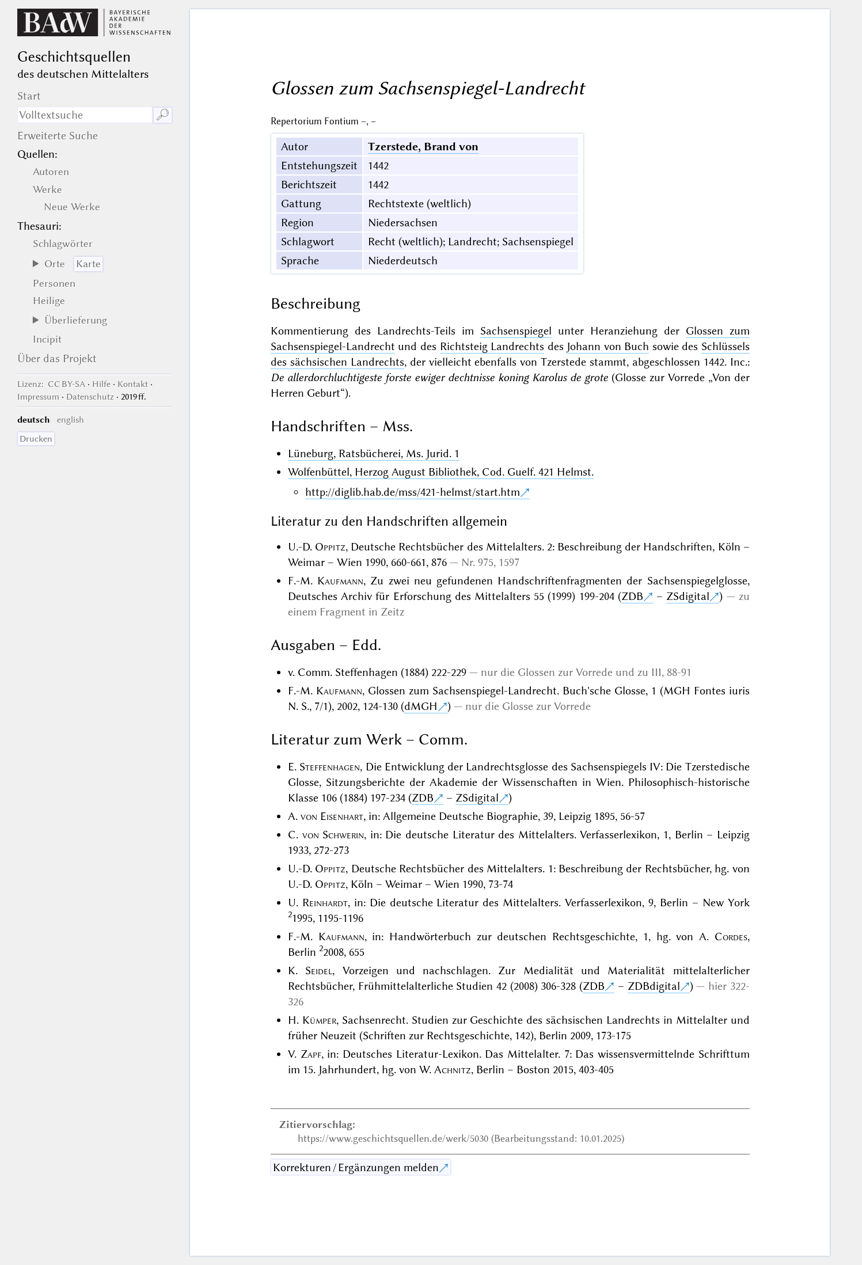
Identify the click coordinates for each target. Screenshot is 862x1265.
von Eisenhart (332, 816)
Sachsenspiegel (516, 330)
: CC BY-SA (51, 384)
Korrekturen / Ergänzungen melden (356, 1167)
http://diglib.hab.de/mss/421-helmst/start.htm (412, 492)
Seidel (318, 970)
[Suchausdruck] (85, 115)
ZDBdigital (654, 986)
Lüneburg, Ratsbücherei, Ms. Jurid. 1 (374, 453)
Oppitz (330, 546)
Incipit (47, 339)
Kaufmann (340, 580)
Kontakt (132, 384)
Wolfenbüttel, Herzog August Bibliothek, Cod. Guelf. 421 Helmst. (441, 471)
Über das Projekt (57, 358)
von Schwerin (333, 834)
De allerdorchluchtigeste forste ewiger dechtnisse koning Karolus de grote (439, 377)
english (70, 420)
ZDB (632, 596)
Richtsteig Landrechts (492, 346)
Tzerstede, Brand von (423, 146)
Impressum (38, 397)
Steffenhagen (329, 766)
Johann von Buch (608, 346)
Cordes (731, 936)
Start (29, 95)
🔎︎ (162, 114)
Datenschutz (90, 397)
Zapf (311, 1054)
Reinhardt (325, 902)
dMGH (421, 706)
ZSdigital (687, 596)
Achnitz (452, 1069)
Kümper (319, 1020)
